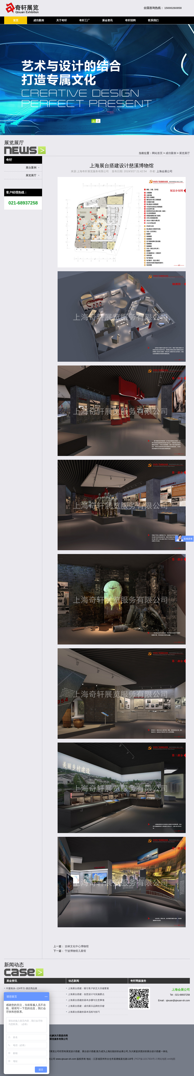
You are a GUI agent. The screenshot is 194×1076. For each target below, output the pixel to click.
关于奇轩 (61, 20)
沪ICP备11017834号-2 (145, 1059)
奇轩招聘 (130, 20)
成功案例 (38, 20)
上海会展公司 (164, 171)
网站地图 (162, 1059)
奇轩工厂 (84, 20)
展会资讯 (107, 20)
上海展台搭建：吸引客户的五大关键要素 (88, 988)
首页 (15, 20)
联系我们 (153, 20)
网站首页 (157, 153)
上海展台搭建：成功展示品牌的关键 (86, 1006)
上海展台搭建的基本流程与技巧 (84, 1012)
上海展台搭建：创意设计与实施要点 (86, 994)
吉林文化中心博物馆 (77, 946)
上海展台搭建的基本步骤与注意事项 (86, 1000)
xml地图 (171, 1059)
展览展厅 (184, 153)
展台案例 (31, 167)
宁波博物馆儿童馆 (75, 950)
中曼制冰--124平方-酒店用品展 (21, 988)
